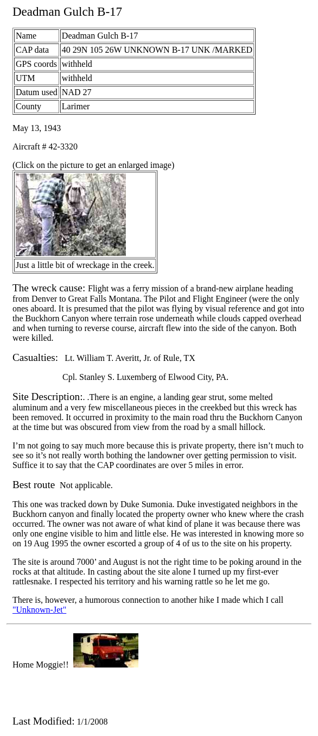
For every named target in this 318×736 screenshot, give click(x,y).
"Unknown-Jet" (39, 609)
